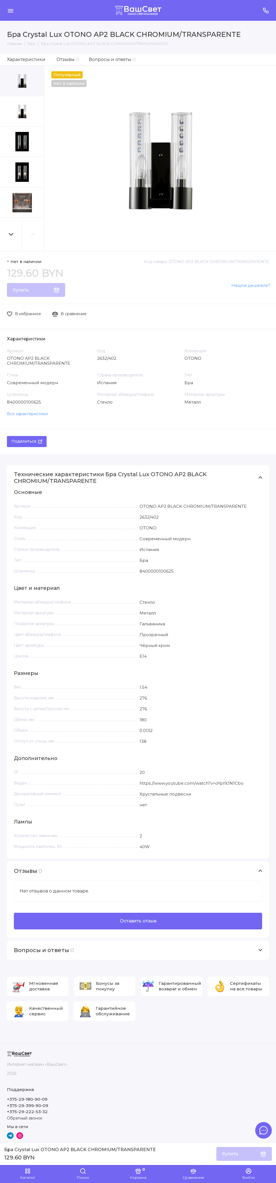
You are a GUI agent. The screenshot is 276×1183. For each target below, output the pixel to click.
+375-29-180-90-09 (27, 1099)
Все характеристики (27, 413)
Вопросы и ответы (112, 59)
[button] (11, 234)
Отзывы (68, 59)
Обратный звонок (24, 1118)
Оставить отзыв (138, 921)
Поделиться (26, 441)
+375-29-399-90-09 (27, 1105)
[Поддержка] (265, 10)
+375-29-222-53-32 (27, 1111)
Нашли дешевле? (250, 285)
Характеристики (26, 59)
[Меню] (10, 10)
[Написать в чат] (263, 1130)
